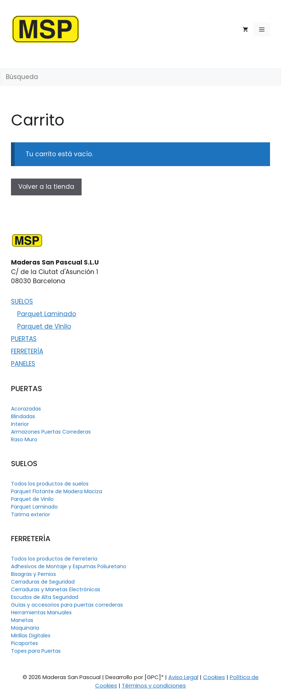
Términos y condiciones (154, 685)
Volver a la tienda (46, 186)
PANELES (23, 363)
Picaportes (24, 643)
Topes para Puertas (36, 651)
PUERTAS (24, 338)
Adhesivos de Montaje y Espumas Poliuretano (68, 566)
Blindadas (23, 416)
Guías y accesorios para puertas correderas (67, 604)
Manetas (22, 620)
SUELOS (22, 301)
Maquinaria (25, 628)
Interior (20, 424)
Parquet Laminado (46, 314)
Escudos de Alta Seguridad (44, 597)
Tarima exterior (30, 514)
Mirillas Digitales (30, 635)
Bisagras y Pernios (33, 574)
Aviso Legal (183, 677)
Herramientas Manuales (41, 612)
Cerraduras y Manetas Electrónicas (55, 589)
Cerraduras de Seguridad (43, 581)
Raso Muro (24, 439)
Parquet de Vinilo (44, 326)
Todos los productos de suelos (50, 483)
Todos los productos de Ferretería (54, 558)
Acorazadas (26, 408)
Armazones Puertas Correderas (51, 431)
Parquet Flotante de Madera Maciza (56, 491)
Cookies (214, 677)
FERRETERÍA (27, 351)
